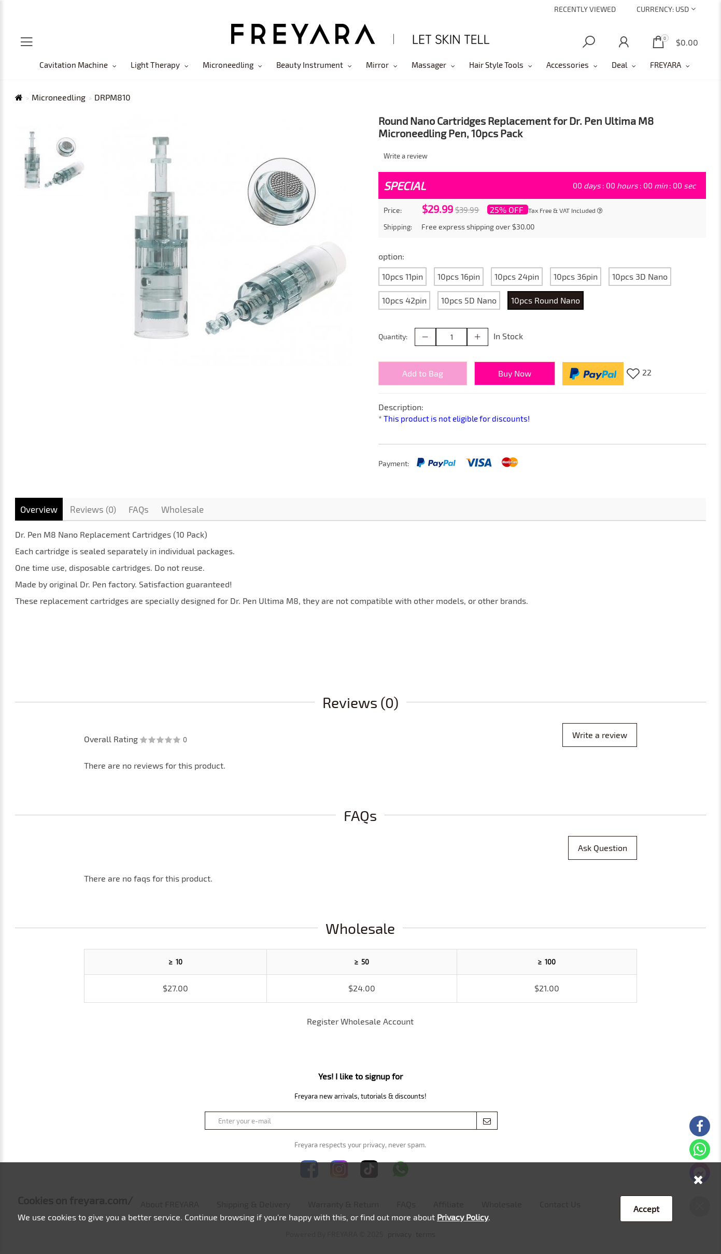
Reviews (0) (93, 509)
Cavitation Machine (73, 64)
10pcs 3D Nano (640, 276)
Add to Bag (422, 373)
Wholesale (182, 509)
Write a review (406, 156)
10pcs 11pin (402, 276)
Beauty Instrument (309, 64)
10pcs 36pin (576, 276)
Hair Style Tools (496, 64)
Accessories (567, 64)
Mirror (377, 64)
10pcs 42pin (404, 300)
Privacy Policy (462, 1217)
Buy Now (514, 373)
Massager (429, 64)
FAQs (139, 509)
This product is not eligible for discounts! (457, 418)
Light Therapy (155, 64)
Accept (646, 1209)
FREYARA (665, 64)
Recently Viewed (585, 9)
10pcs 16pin (458, 276)
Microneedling (228, 64)
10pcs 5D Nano (469, 300)
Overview (39, 509)
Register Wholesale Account (360, 1021)
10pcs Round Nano (545, 300)
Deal (619, 64)
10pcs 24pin (516, 276)
